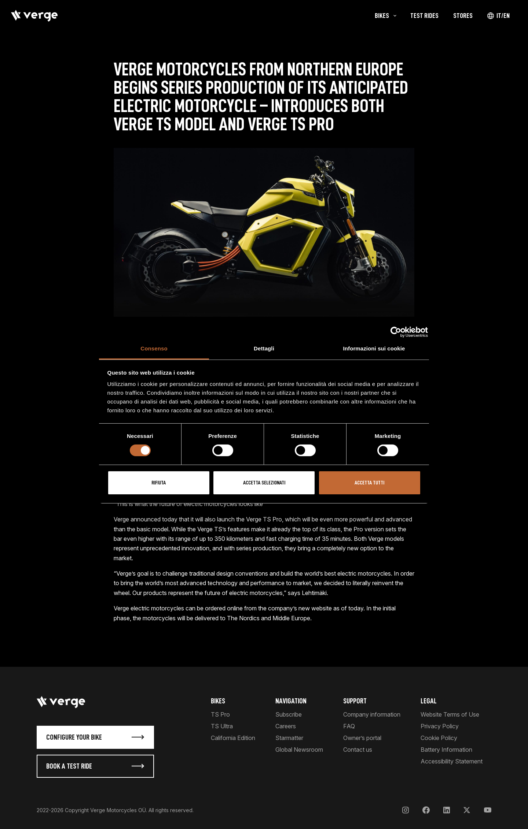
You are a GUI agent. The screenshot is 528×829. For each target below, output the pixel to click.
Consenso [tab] (153, 348)
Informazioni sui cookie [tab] (374, 348)
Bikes (218, 701)
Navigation (291, 701)
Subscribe (288, 714)
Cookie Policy (439, 737)
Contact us (357, 749)
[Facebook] (426, 810)
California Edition (233, 737)
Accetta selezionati (264, 483)
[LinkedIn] (446, 810)
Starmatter (289, 737)
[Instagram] (405, 810)
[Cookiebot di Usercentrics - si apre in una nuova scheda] (396, 332)
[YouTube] (487, 810)
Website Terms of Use (450, 714)
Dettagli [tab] (264, 348)
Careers (285, 726)
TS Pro (220, 714)
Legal (429, 701)
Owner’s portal (362, 737)
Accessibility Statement (452, 761)
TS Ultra (222, 726)
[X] (466, 810)
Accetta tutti (369, 483)
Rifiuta (158, 483)
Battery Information (446, 749)
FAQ (349, 726)
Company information (371, 714)
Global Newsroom (299, 749)
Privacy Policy (440, 726)
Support (355, 701)
